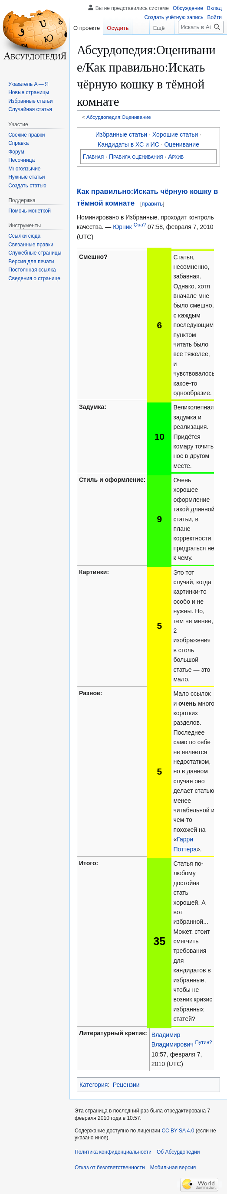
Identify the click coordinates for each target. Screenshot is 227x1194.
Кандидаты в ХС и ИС (128, 144)
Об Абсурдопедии (178, 1152)
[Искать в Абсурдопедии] (201, 44)
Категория (93, 1084)
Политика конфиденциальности (113, 1152)
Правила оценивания (136, 156)
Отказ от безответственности (110, 1168)
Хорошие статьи (175, 134)
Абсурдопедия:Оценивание (118, 117)
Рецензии (126, 1084)
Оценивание (181, 144)
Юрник (122, 226)
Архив (176, 156)
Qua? (140, 225)
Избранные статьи (121, 134)
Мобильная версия (173, 1168)
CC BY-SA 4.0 (177, 1131)
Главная (93, 156)
